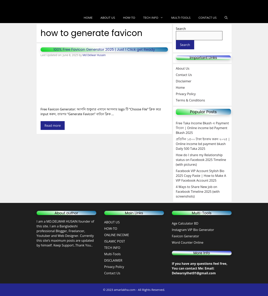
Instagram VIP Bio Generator (193, 230)
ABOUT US (107, 17)
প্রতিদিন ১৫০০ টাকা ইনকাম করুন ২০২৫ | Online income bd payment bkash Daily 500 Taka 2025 (203, 144)
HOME (88, 17)
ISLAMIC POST (114, 241)
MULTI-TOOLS (180, 17)
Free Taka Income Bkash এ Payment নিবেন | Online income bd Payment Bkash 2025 (202, 128)
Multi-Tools (112, 254)
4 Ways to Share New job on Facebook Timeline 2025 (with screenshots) (198, 192)
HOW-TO (129, 17)
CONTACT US (208, 17)
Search (181, 28)
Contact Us (184, 75)
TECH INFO (155, 17)
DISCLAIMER (113, 260)
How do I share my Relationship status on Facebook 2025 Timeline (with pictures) (201, 160)
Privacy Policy (186, 94)
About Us (183, 68)
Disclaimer (183, 81)
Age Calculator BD (185, 223)
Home (180, 87)
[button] (226, 17)
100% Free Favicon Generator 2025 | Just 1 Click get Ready (104, 49)
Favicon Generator (186, 236)
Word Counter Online (188, 242)
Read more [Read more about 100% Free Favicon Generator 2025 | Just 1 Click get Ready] (53, 125)
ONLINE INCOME (116, 235)
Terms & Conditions (190, 100)
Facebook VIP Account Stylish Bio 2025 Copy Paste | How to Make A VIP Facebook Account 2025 (201, 176)
